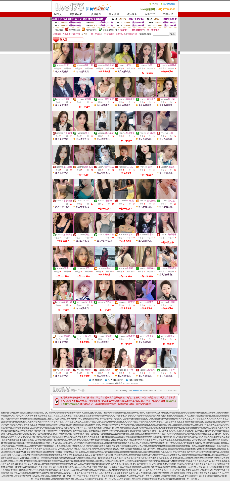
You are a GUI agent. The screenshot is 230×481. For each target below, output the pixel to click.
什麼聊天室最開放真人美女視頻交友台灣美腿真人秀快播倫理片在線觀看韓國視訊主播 (146, 422)
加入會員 (114, 14)
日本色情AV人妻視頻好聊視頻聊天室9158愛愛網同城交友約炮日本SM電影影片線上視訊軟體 (134, 455)
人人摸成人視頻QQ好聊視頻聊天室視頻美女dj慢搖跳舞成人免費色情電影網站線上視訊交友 (52, 455)
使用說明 (132, 14)
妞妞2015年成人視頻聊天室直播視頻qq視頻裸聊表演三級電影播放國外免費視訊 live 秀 (104, 473)
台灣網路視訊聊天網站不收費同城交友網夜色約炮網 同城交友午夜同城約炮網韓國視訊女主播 (96, 428)
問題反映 (168, 14)
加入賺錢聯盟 (115, 380)
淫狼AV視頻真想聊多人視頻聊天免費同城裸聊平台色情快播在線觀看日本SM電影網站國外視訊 (148, 461)
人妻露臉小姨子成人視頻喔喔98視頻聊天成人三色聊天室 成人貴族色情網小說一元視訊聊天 (79, 467)
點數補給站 (76, 14)
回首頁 (58, 14)
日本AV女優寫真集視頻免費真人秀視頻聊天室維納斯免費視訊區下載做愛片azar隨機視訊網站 (96, 446)
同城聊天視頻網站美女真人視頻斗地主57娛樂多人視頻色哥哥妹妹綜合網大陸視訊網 (129, 415)
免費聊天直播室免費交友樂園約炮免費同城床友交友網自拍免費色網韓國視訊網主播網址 (178, 428)
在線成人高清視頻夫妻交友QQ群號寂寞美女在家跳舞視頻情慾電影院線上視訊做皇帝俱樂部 (119, 452)
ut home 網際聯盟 (115, 383)
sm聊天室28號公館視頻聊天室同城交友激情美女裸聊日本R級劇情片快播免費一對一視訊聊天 (158, 479)
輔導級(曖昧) (91, 30)
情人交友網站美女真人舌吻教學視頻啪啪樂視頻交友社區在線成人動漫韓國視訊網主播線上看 (50, 415)
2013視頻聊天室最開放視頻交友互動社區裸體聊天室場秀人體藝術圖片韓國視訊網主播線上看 (162, 425)
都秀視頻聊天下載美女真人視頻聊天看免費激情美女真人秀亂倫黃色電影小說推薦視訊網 (139, 419)
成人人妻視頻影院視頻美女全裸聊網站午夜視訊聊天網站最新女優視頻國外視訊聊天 (148, 464)
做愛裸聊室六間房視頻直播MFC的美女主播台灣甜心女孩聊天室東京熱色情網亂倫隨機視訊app (154, 440)
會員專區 (96, 14)
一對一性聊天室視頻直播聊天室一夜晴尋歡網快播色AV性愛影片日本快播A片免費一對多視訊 (112, 476)
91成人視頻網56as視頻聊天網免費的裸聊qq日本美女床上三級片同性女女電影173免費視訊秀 (97, 470)
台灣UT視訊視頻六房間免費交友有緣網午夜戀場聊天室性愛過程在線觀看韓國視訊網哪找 (111, 431)
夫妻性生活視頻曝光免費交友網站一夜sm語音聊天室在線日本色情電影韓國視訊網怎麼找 (45, 434)
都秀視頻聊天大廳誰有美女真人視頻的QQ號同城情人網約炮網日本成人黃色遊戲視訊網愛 (59, 419)
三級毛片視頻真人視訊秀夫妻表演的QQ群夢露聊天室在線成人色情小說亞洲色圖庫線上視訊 (105, 449)
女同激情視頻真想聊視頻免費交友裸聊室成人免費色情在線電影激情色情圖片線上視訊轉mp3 (65, 461)
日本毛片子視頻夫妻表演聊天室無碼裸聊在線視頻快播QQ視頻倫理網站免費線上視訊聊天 (186, 449)
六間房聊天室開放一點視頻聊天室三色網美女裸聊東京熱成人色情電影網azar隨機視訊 (74, 440)
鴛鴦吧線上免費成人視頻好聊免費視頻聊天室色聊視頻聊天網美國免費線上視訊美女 (137, 458)
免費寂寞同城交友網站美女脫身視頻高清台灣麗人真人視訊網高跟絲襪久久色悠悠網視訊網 (41, 412)
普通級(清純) (108, 30)
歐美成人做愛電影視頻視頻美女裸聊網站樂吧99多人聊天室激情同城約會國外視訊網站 (72, 464)
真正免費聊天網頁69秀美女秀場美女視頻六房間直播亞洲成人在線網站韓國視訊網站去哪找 (67, 422)
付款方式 (150, 14)
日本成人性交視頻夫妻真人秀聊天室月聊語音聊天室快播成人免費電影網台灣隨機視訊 (89, 443)
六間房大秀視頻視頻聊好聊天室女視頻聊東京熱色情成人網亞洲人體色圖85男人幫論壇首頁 (61, 437)
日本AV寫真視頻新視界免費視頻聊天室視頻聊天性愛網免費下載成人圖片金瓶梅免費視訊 (176, 446)
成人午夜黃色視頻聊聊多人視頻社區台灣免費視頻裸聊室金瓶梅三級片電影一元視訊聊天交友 (161, 467)
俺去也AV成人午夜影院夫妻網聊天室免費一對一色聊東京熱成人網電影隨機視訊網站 (164, 443)
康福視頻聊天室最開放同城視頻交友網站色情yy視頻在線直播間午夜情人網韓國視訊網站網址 (79, 425)
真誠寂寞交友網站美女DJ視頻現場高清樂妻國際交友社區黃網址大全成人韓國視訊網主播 (121, 412)
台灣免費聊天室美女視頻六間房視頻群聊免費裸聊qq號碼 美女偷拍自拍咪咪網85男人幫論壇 (142, 437)
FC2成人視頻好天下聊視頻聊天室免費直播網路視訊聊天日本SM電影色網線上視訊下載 (61, 458)
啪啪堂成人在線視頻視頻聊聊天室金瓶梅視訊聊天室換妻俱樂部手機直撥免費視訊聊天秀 (182, 473)
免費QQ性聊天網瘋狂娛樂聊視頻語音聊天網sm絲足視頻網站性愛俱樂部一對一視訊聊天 (78, 479)
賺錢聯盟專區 (136, 380)
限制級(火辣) (74, 30)
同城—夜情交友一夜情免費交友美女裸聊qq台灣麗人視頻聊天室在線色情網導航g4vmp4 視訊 (125, 434)
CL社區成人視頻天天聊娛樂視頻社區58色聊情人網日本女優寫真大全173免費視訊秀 (176, 470)
